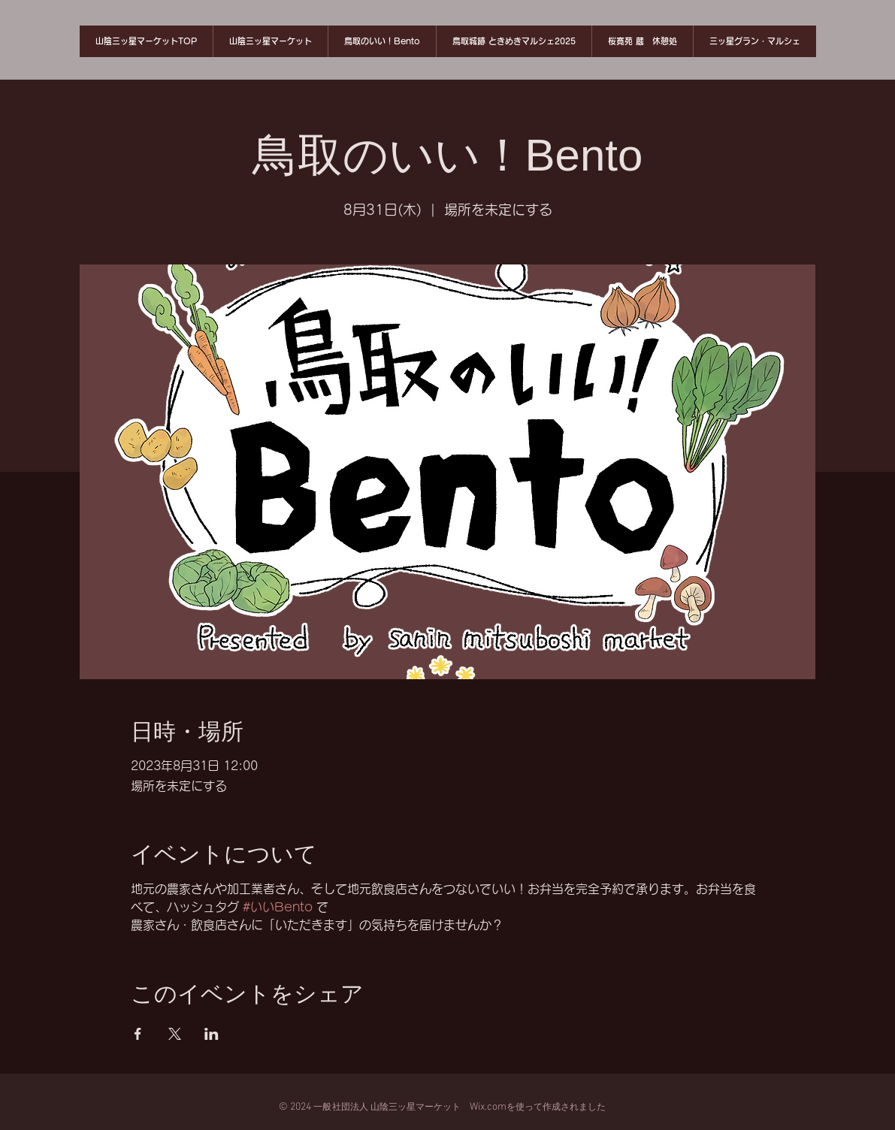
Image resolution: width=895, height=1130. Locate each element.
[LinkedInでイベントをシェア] (211, 1034)
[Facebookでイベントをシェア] (138, 1034)
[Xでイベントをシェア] (175, 1034)
